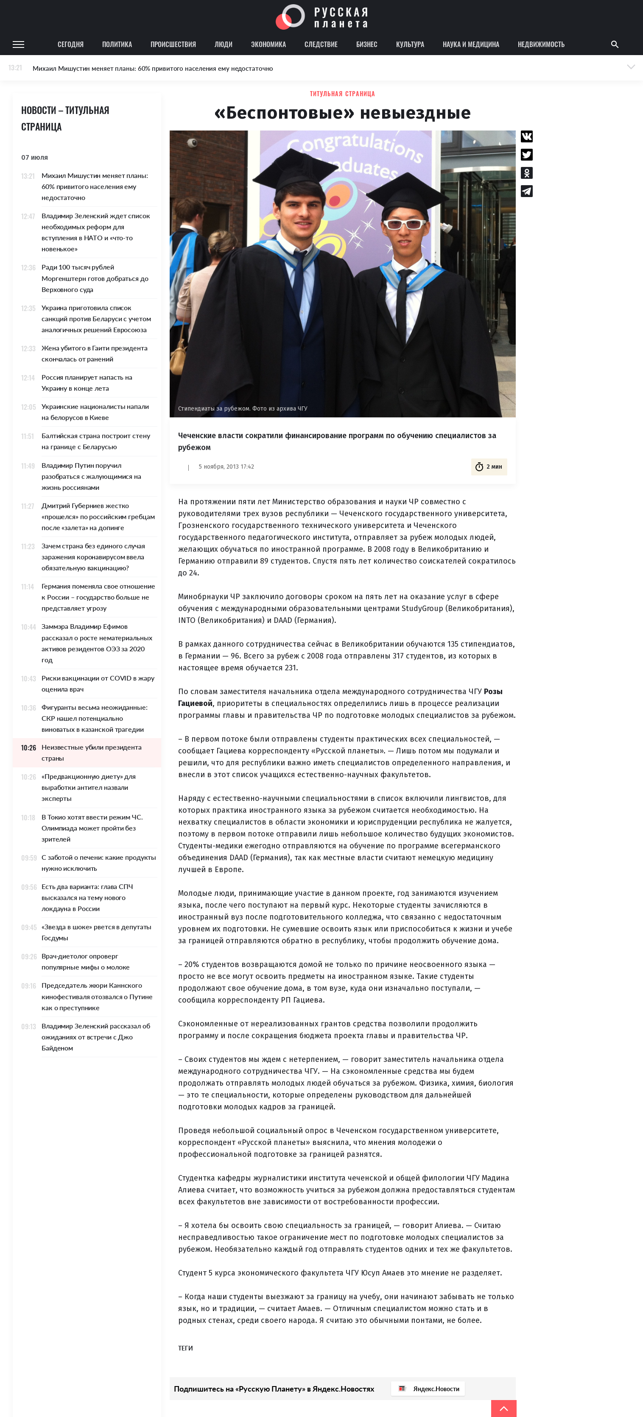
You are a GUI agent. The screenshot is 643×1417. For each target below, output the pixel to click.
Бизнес (366, 44)
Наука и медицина (471, 44)
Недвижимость (541, 44)
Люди (223, 44)
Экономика (268, 44)
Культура (410, 44)
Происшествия (173, 44)
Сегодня (71, 44)
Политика (117, 44)
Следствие (321, 44)
